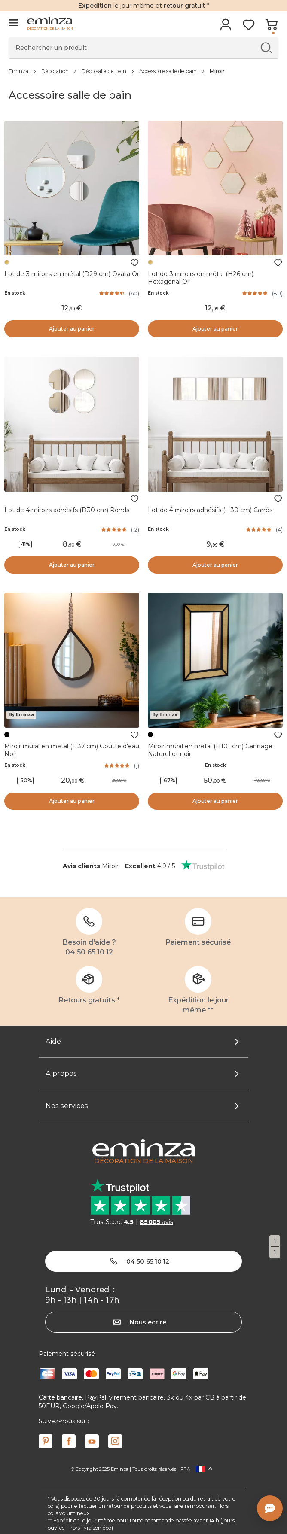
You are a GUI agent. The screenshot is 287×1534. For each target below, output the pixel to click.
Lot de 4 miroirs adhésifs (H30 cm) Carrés (210, 510)
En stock (14, 293)
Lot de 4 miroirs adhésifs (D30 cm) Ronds (66, 510)
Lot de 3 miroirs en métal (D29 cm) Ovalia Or (71, 274)
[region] (143, 70)
